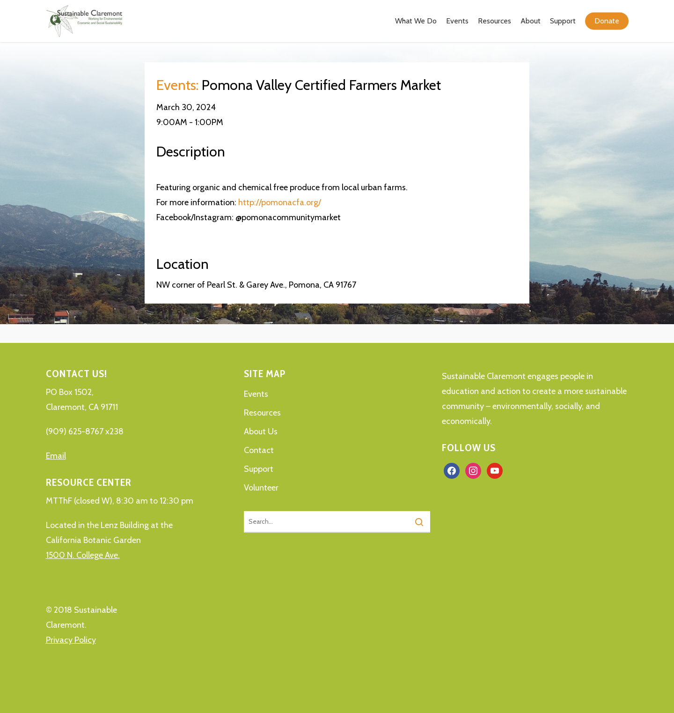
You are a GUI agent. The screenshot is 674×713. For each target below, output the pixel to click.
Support (258, 469)
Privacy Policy (71, 640)
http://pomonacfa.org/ (279, 202)
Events (256, 394)
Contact (259, 450)
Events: (177, 85)
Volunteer (261, 488)
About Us (261, 431)
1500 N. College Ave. (83, 555)
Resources (262, 413)
